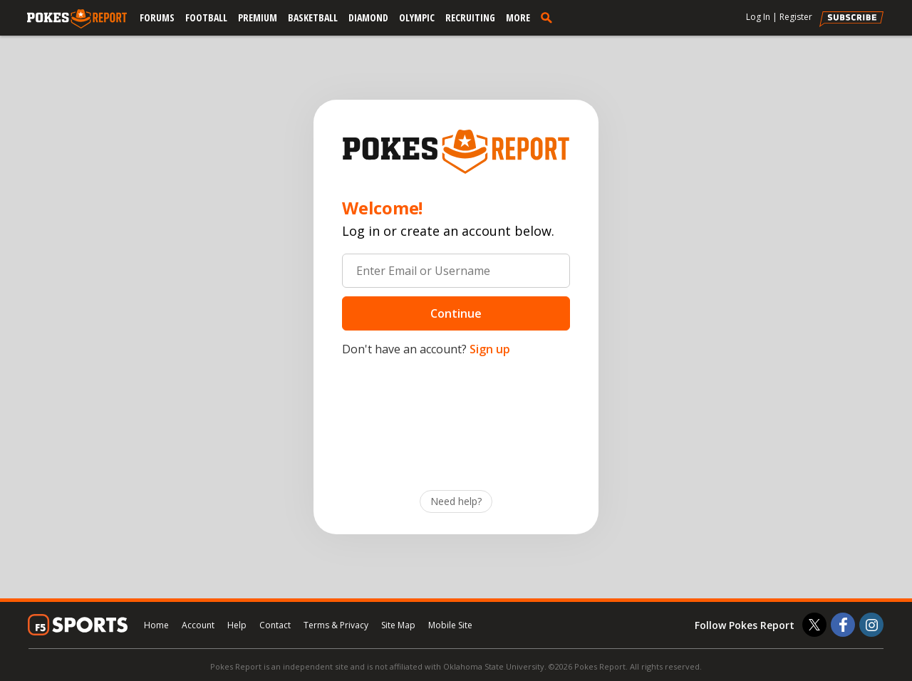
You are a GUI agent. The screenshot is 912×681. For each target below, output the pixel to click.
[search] (549, 17)
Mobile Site (450, 625)
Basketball (313, 17)
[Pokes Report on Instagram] (871, 625)
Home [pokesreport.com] (156, 625)
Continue (456, 313)
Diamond (368, 17)
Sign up (490, 349)
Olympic (417, 17)
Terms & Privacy (336, 625)
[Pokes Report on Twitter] (814, 625)
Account (198, 625)
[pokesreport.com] (77, 19)
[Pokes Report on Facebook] (843, 625)
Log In (758, 17)
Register (795, 17)
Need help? (456, 501)
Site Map (398, 625)
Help (237, 625)
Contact (275, 625)
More (518, 17)
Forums (157, 17)
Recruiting (470, 17)
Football (206, 17)
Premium (257, 17)
